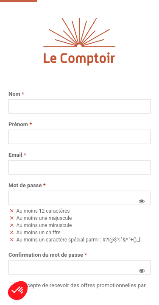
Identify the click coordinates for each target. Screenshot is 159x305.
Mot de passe (27, 186)
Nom (16, 94)
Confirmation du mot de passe (47, 255)
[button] (141, 201)
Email (17, 155)
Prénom (20, 125)
